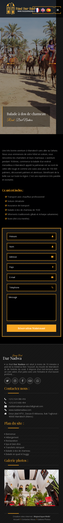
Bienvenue (10, 434)
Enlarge (31, 488)
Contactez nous (28, 519)
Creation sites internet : (31, 516)
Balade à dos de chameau (18, 450)
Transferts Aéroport (15, 447)
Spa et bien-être (13, 444)
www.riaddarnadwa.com (20, 410)
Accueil (16, 519)
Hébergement (12, 437)
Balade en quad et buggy (17, 454)
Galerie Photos (44, 519)
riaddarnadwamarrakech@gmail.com (26, 406)
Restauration (12, 440)
